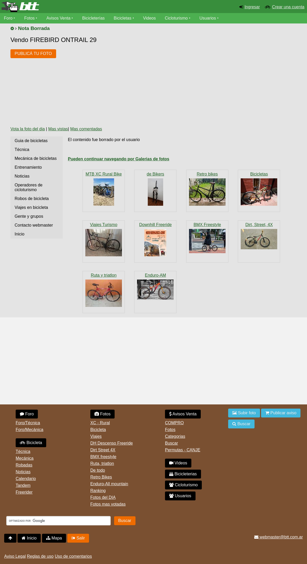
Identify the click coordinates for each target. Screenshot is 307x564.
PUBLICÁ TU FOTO (33, 53)
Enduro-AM (155, 275)
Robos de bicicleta (32, 198)
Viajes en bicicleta (31, 207)
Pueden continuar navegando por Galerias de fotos (118, 159)
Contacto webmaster (34, 225)
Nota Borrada (34, 28)
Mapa (54, 538)
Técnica (22, 149)
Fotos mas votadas (108, 504)
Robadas (24, 465)
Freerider (24, 492)
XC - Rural (100, 423)
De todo (97, 470)
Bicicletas (123, 18)
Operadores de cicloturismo (29, 187)
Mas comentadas (86, 129)
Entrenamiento (28, 167)
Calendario (26, 478)
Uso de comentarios (73, 556)
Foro (8, 18)
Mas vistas (58, 129)
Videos (149, 18)
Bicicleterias (183, 474)
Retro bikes (207, 174)
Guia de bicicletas (31, 140)
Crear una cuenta (288, 7)
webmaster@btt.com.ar (278, 537)
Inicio (19, 234)
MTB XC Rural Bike (104, 174)
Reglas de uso (40, 556)
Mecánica (24, 458)
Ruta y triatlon (104, 275)
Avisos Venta (58, 18)
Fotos (29, 18)
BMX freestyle (103, 456)
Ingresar (252, 7)
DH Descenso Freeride (111, 443)
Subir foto (244, 413)
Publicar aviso (280, 413)
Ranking (98, 490)
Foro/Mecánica (29, 429)
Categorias (175, 436)
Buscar (171, 443)
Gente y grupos (29, 216)
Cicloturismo (176, 18)
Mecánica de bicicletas (36, 158)
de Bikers (155, 174)
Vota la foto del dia (27, 129)
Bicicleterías (93, 18)
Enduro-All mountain (109, 484)
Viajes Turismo (103, 224)
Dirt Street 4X (102, 450)
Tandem (23, 485)
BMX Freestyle (207, 224)
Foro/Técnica (28, 423)
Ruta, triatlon (102, 463)
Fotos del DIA (103, 497)
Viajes (96, 436)
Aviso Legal (15, 556)
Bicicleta (31, 442)
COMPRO (174, 423)
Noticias (22, 176)
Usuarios (207, 18)
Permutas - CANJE (182, 450)
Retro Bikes (101, 477)
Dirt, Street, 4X (259, 224)
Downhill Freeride (155, 224)
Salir (78, 538)
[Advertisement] (155, 82)
